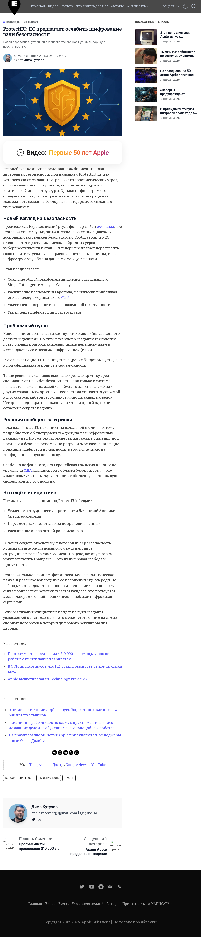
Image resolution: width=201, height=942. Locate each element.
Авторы (117, 6)
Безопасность (49, 778)
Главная (38, 6)
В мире (69, 778)
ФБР (65, 297)
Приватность (133, 904)
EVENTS (67, 6)
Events (63, 904)
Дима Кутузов (34, 60)
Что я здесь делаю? (92, 6)
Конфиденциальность (23, 22)
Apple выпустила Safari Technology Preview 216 (49, 679)
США (28, 470)
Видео (53, 6)
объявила (105, 226)
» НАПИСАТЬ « (137, 6)
